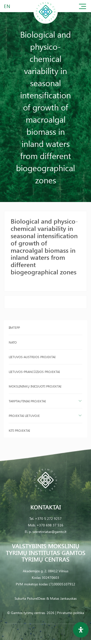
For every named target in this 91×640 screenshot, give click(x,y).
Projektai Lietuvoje (24, 415)
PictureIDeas (36, 598)
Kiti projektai (19, 430)
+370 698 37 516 (50, 525)
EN (7, 6)
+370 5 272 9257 (48, 518)
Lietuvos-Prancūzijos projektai (34, 372)
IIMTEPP (14, 327)
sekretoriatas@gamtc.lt (49, 531)
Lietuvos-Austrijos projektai (32, 357)
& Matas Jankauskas (61, 598)
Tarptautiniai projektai (27, 401)
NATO (13, 342)
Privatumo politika (70, 612)
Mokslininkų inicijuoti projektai (35, 386)
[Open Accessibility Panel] (81, 630)
